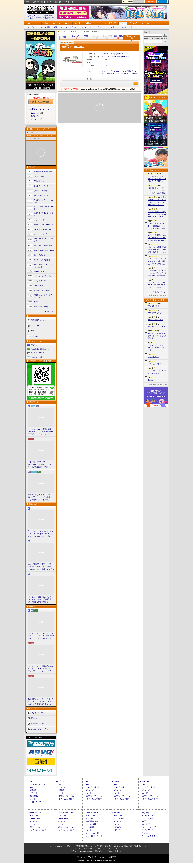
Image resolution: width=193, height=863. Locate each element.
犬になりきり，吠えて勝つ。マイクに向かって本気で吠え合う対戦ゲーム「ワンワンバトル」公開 (157, 178)
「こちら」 (110, 848)
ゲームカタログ (124, 27)
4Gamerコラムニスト (41, 271)
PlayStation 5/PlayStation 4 (40, 353)
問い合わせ (69, 2)
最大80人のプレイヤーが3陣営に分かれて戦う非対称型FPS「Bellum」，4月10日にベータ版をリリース (157, 202)
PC (38, 23)
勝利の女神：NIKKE (155, 320)
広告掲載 (112, 857)
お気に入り (139, 1)
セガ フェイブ (107, 56)
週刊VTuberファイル (41, 195)
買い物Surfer (38, 286)
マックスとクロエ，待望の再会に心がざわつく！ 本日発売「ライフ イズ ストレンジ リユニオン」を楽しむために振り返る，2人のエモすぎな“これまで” (41, 431)
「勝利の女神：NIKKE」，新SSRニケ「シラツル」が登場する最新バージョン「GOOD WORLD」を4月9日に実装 (157, 226)
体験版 (33, 790)
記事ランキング (37, 802)
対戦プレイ (131, 71)
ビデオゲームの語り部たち (44, 276)
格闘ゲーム (58, 27)
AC (122, 23)
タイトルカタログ (66, 799)
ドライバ (34, 336)
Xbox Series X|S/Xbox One (40, 349)
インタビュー (31, 27)
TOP (30, 23)
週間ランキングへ (161, 292)
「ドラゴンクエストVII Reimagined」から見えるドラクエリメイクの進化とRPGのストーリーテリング (40, 464)
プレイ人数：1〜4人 (118, 71)
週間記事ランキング (38, 320)
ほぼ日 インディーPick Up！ (44, 224)
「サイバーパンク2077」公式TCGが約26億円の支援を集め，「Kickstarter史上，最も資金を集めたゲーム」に (157, 273)
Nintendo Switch (36, 357)
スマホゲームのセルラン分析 (44, 207)
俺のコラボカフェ (40, 255)
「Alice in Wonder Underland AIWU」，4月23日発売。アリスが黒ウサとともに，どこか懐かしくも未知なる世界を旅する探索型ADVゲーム (157, 261)
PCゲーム (34, 345)
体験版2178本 (48, 18)
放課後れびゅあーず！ (42, 306)
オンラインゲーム (38, 784)
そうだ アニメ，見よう (42, 234)
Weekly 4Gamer (39, 176)
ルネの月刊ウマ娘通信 (42, 260)
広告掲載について (37, 723)
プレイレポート (93, 787)
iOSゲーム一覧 (92, 833)
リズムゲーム (100, 27)
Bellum (150, 380)
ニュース (35, 113)
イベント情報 (45, 27)
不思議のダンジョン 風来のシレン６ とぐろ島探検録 (157, 335)
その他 (111, 27)
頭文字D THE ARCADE (156, 326)
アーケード (145, 812)
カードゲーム (71, 27)
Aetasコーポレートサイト (40, 729)
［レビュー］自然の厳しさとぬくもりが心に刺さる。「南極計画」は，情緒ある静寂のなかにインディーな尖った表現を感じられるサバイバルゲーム (40, 599)
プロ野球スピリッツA (156, 313)
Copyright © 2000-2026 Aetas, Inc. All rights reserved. (96, 860)
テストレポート (121, 818)
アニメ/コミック (123, 73)
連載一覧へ (50, 311)
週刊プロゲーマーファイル (44, 186)
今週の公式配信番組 (41, 191)
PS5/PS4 (56, 23)
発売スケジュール (66, 796)
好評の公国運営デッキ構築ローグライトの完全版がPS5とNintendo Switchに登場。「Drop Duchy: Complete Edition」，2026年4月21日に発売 (157, 238)
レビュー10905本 (34, 18)
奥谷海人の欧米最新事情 (43, 171)
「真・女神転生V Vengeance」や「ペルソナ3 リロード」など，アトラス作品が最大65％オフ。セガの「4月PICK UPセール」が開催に (157, 214)
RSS (27, 2)
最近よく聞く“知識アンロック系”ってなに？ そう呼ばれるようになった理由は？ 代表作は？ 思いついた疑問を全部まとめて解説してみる (41, 497)
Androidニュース (93, 818)
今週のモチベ (39, 181)
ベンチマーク (120, 830)
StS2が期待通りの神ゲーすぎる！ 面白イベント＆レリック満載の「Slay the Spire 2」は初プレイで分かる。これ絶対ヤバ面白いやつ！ (41, 566)
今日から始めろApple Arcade (44, 250)
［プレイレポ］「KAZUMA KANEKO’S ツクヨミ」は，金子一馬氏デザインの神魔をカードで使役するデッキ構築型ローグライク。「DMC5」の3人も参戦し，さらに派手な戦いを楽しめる (157, 285)
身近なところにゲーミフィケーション (44, 296)
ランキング (162, 1)
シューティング (85, 27)
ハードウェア (110, 23)
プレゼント (35, 325)
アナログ (133, 23)
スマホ (77, 23)
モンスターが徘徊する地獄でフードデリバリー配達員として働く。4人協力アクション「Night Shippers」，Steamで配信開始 (157, 249)
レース (104, 65)
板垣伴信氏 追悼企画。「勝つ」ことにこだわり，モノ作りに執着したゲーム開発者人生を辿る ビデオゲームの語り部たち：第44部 (41, 701)
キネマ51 (37, 302)
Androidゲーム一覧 (94, 836)
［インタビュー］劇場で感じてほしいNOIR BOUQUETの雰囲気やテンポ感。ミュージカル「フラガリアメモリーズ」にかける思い (40, 668)
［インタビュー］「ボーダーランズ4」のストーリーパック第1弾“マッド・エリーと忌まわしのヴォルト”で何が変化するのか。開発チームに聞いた (41, 636)
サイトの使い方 (55, 2)
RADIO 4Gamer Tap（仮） (43, 229)
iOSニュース (91, 815)
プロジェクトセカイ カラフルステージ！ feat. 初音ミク (156, 347)
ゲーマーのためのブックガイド (44, 240)
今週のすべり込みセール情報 (44, 214)
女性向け (89, 23)
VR (99, 23)
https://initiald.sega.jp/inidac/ (112, 53)
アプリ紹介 (91, 827)
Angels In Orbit (153, 357)
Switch (67, 23)
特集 (33, 116)
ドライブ (105, 71)
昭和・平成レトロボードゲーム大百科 (44, 265)
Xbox (46, 23)
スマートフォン (91, 812)
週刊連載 (34, 796)
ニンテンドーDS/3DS (65, 812)
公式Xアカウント (39, 2)
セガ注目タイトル (109, 73)
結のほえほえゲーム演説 (43, 245)
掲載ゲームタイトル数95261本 (40, 16)
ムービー (35, 119)
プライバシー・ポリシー (97, 857)
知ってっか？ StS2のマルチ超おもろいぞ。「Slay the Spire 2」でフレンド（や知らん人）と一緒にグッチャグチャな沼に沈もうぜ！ (41, 534)
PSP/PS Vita (145, 781)
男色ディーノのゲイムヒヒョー (44, 201)
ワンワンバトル (154, 306)
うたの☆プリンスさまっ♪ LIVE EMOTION (157, 372)
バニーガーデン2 (154, 364)
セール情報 (91, 824)
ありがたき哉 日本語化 (42, 290)
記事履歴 (150, 1)
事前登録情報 (92, 821)
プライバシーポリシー (39, 713)
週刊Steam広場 (39, 220)
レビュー (34, 787)
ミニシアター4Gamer (41, 281)
